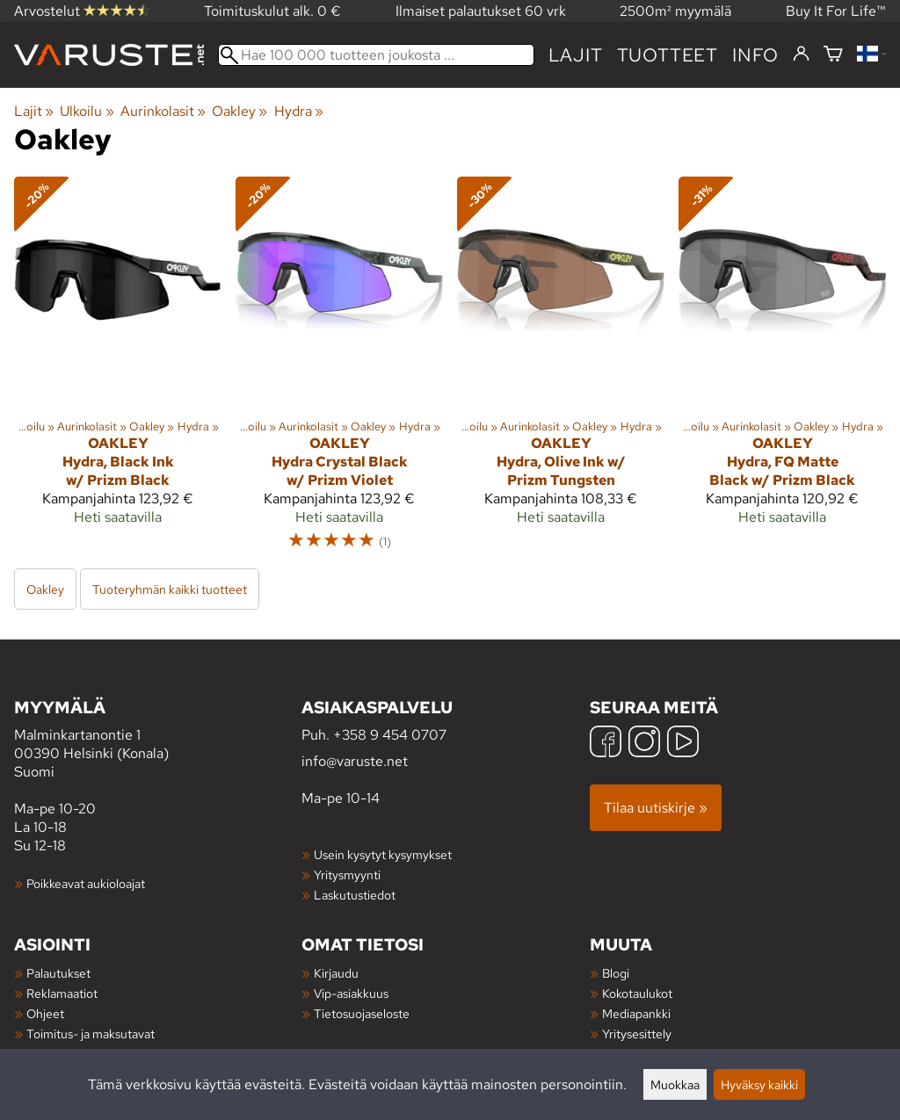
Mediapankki (636, 1013)
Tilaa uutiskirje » (656, 807)
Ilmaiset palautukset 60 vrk (481, 11)
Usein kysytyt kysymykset (383, 854)
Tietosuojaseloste (362, 1013)
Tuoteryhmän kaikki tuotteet (169, 589)
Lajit (575, 55)
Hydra (298, 111)
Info (755, 55)
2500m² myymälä (675, 11)
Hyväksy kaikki (759, 1084)
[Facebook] (605, 744)
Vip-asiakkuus (351, 993)
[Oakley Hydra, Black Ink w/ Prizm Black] (117, 371)
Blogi (615, 973)
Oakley (239, 111)
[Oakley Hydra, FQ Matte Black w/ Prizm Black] (782, 371)
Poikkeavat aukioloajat (85, 883)
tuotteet (667, 55)
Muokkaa (675, 1084)
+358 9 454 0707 (389, 735)
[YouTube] (683, 744)
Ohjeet (45, 1013)
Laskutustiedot (355, 894)
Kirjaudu (336, 973)
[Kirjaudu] (801, 54)
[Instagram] (644, 744)
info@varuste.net (354, 761)
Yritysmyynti (347, 874)
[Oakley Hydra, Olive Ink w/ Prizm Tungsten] (560, 371)
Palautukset (58, 973)
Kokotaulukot (637, 993)
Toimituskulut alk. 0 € (272, 11)
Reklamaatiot (62, 993)
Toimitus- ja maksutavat (90, 1033)
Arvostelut (81, 11)
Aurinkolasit (163, 111)
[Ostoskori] (833, 55)
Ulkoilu (86, 111)
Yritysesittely (636, 1033)
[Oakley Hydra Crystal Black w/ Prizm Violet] (339, 371)
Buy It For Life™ (836, 11)
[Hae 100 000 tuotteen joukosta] (376, 55)
